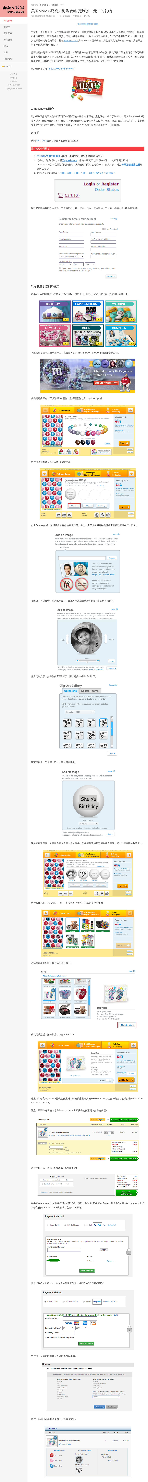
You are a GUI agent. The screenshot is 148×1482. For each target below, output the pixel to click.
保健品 (7, 27)
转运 (6, 46)
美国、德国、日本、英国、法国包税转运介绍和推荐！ (87, 173)
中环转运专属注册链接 (48, 156)
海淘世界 (8, 39)
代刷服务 (13, 81)
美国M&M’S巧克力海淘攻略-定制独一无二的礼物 (71, 11)
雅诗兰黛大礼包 (14, 85)
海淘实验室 (13, 8)
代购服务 (8, 59)
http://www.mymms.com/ (61, 68)
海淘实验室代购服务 (87, 24)
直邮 (6, 52)
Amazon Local (70, 40)
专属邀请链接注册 (131, 164)
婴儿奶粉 (8, 33)
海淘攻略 (8, 20)
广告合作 (13, 74)
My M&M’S (41, 140)
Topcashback (69, 160)
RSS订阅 (6, 67)
